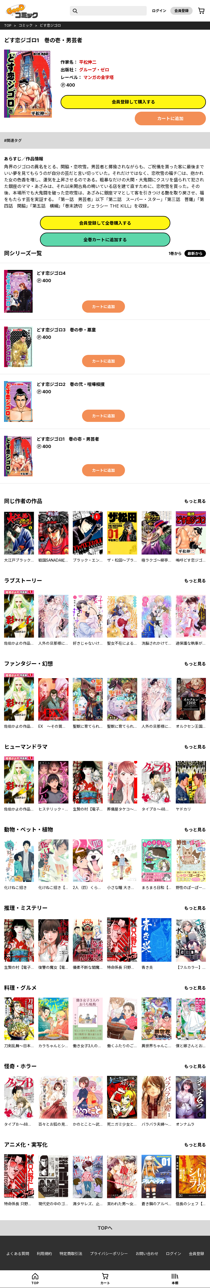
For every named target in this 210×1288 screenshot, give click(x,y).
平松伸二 (87, 62)
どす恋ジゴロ (50, 25)
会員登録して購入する (133, 102)
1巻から (175, 253)
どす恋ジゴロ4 (51, 273)
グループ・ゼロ (94, 69)
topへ (105, 1228)
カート (105, 1283)
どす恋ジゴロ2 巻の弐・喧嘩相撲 (71, 384)
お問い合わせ (147, 1253)
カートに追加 (170, 118)
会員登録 (181, 10)
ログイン (159, 10)
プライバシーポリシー (109, 1253)
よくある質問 (17, 1253)
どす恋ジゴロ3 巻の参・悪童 (66, 330)
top (7, 25)
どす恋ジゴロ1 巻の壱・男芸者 (68, 439)
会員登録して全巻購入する (105, 223)
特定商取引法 (70, 1253)
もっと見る (195, 501)
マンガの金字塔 (98, 77)
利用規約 (44, 1253)
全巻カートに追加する (105, 239)
